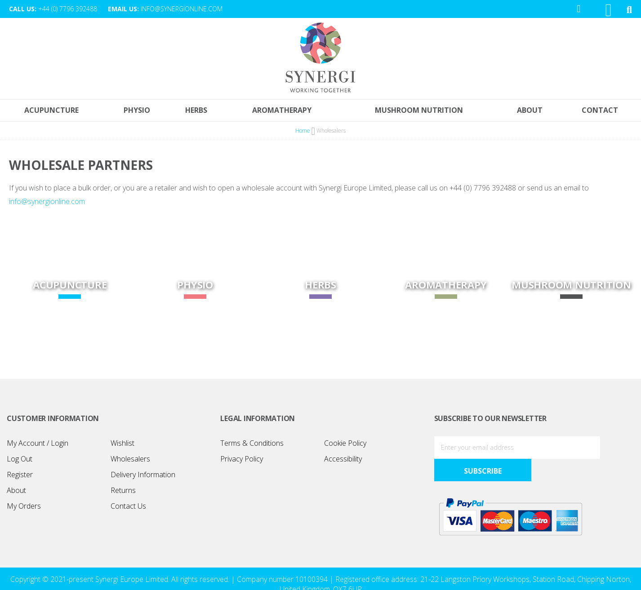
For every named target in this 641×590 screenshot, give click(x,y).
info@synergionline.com (182, 8)
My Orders (24, 508)
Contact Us (128, 508)
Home (303, 133)
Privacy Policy (241, 461)
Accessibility (343, 461)
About (16, 492)
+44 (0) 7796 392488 (67, 8)
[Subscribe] (609, 449)
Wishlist (122, 445)
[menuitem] (602, 112)
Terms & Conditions (252, 445)
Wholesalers (130, 461)
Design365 (373, 578)
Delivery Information (143, 476)
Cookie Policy (345, 445)
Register (20, 476)
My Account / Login (37, 445)
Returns (123, 492)
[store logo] (320, 59)
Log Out (19, 461)
